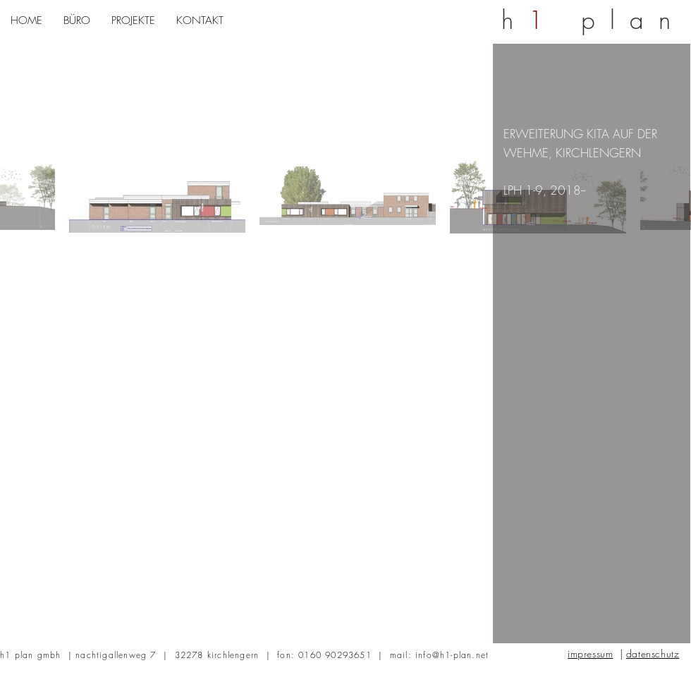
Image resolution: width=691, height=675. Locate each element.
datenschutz (653, 653)
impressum (590, 653)
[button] (77, 21)
